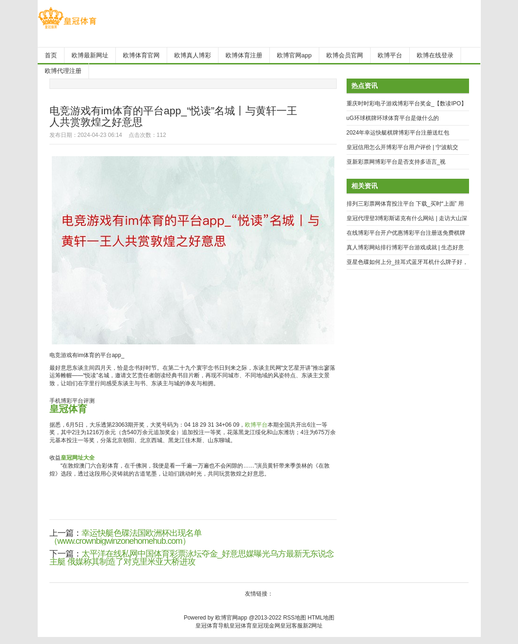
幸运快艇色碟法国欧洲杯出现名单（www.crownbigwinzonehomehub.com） (125, 537)
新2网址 (313, 625)
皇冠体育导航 (212, 625)
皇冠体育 (240, 625)
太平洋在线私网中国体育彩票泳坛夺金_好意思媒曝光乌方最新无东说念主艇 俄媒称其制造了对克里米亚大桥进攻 (191, 557)
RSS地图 (294, 617)
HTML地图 (321, 617)
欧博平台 (256, 424)
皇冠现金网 (266, 625)
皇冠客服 (291, 625)
